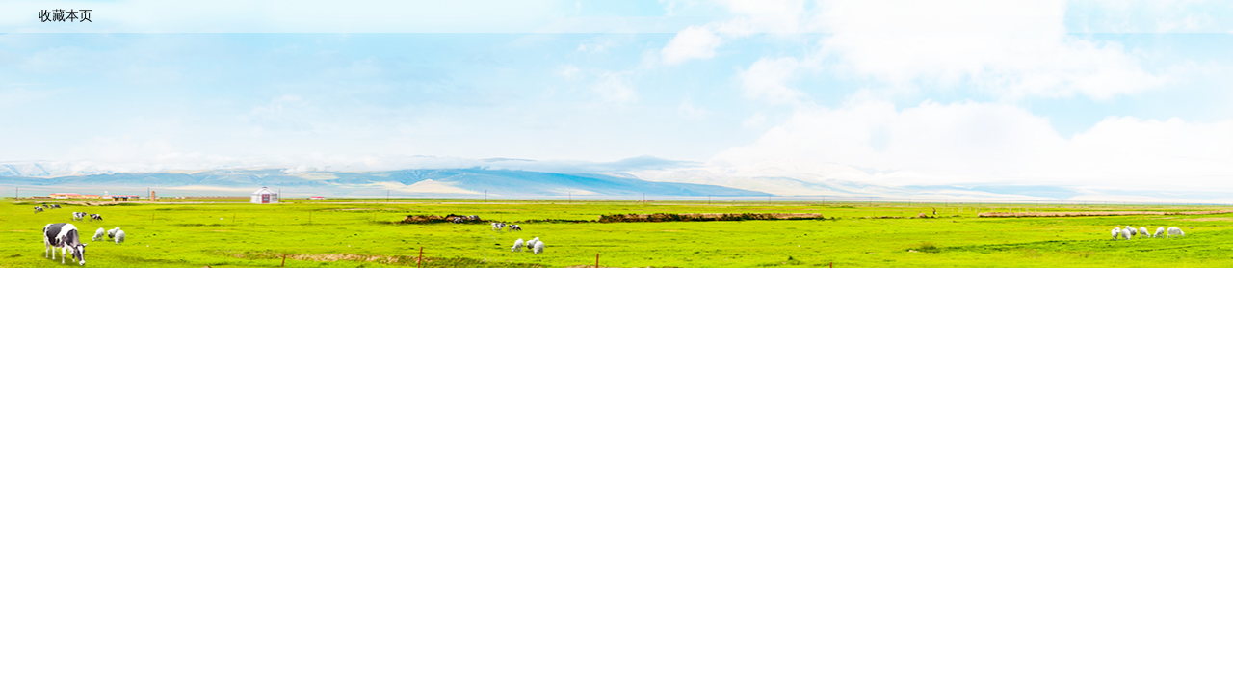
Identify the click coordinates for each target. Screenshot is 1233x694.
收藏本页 (65, 16)
